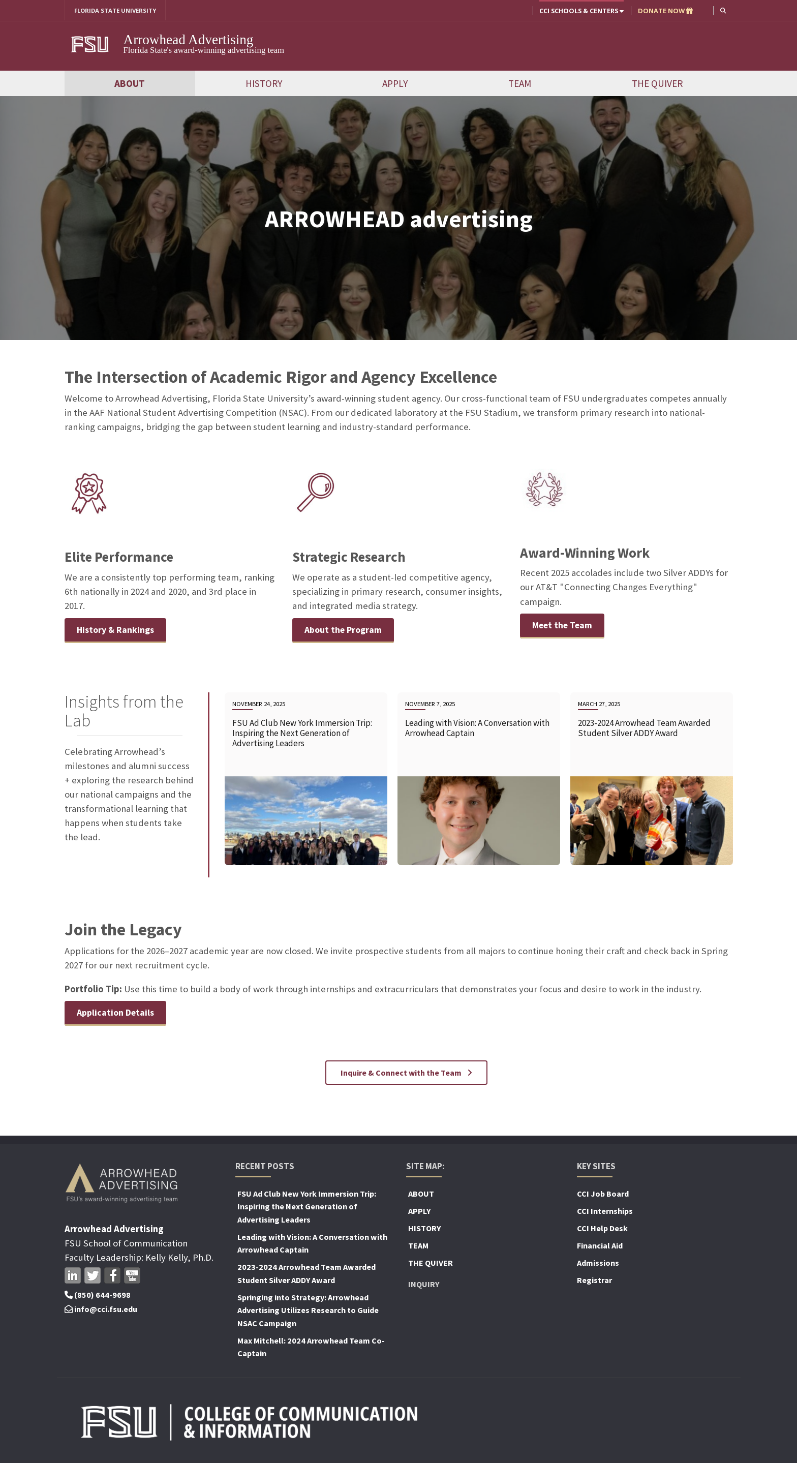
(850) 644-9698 (98, 1296)
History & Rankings (117, 630)
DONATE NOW (664, 10)
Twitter (92, 1277)
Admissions (598, 1264)
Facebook (112, 1277)
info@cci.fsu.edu (101, 1310)
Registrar (594, 1281)
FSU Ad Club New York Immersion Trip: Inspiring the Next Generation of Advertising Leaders (306, 1208)
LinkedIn (73, 1277)
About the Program (344, 630)
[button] (722, 10)
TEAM (519, 84)
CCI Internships (605, 1212)
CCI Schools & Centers (580, 10)
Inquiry (423, 1286)
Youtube (132, 1277)
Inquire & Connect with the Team (406, 1074)
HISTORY (264, 84)
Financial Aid (600, 1247)
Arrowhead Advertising (189, 40)
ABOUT (129, 84)
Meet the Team (564, 626)
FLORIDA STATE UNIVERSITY (119, 10)
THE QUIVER (657, 84)
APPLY (395, 84)
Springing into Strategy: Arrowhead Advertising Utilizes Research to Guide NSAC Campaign (308, 1312)
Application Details (117, 1014)
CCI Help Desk (602, 1230)
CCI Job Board (603, 1195)
